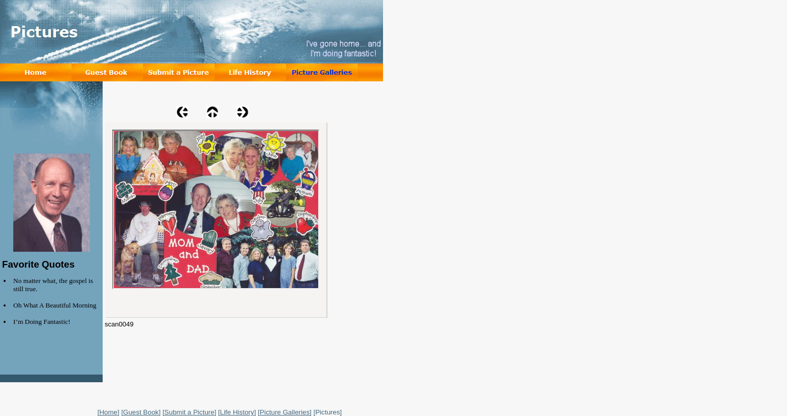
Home (108, 412)
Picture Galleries (285, 412)
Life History (237, 412)
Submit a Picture (189, 412)
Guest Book (141, 412)
